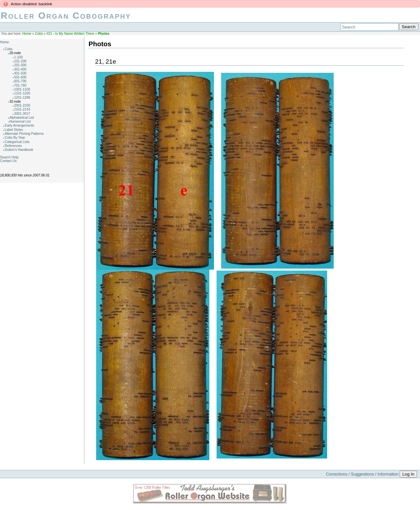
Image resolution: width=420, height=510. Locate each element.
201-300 (20, 65)
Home (26, 33)
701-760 (20, 85)
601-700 (20, 81)
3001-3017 (22, 113)
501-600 (20, 77)
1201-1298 (22, 97)
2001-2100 (22, 105)
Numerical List (20, 121)
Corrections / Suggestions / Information (362, 474)
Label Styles (14, 130)
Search (408, 26)
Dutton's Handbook (19, 150)
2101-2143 (22, 109)
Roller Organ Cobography (66, 15)
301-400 (20, 69)
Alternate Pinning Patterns (24, 133)
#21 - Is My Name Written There (70, 33)
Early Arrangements (19, 125)
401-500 (20, 73)
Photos (104, 33)
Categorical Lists (17, 142)
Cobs (39, 33)
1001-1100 (22, 89)
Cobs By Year (15, 137)
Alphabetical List (22, 117)
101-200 (20, 61)
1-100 (18, 57)
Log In (408, 474)
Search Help (9, 157)
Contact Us (8, 161)
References (13, 146)
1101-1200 (22, 93)
